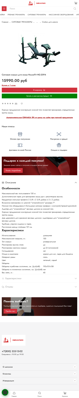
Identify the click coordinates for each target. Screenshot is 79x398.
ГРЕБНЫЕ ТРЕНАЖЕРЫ (16, 14)
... (37, 22)
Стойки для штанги (50, 22)
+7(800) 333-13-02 (12, 351)
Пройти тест (10, 311)
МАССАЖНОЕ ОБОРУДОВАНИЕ (61, 14)
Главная (5, 22)
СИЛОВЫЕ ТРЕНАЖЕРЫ (37, 14)
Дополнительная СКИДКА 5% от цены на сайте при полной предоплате (39, 117)
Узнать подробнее (13, 170)
